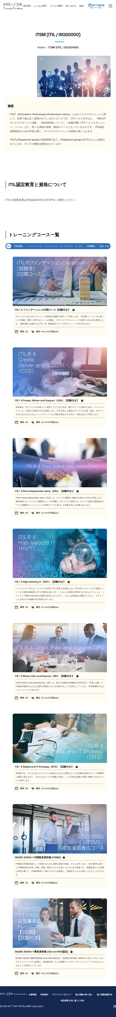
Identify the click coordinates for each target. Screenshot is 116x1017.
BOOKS (27, 6)
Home (41, 47)
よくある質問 (40, 6)
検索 (81, 6)
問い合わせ (71, 6)
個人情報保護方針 (105, 994)
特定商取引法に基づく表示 (72, 1000)
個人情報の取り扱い (84, 994)
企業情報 (33, 994)
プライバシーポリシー (62, 994)
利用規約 (44, 994)
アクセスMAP (56, 6)
